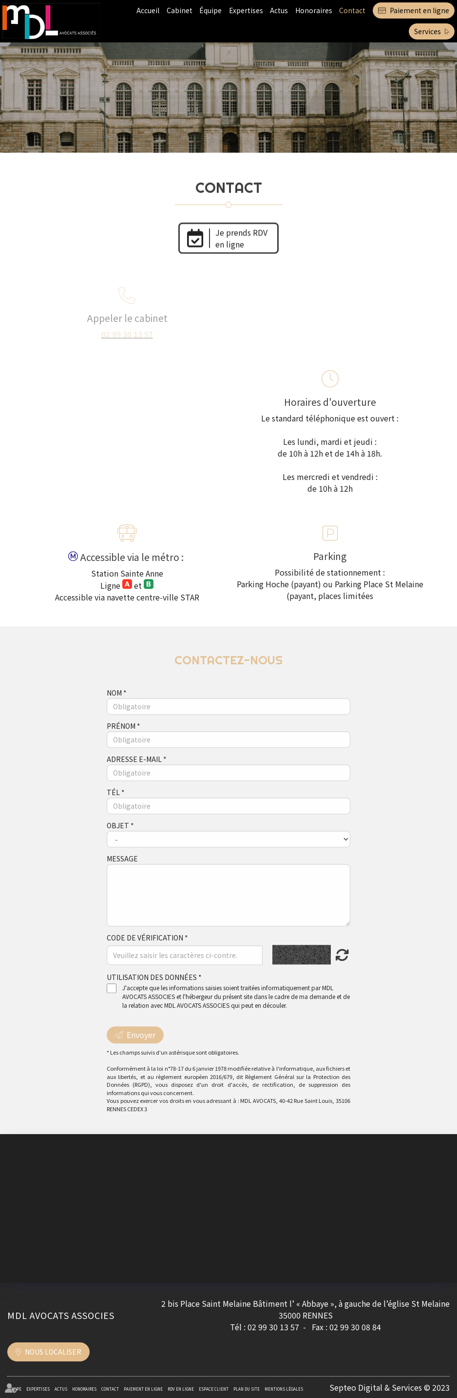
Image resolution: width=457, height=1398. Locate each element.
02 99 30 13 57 (127, 331)
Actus (279, 10)
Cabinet (179, 10)
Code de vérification (145, 954)
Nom (115, 708)
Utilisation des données (152, 993)
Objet (119, 841)
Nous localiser (53, 1352)
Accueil (147, 10)
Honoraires (313, 10)
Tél (114, 808)
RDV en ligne (181, 1389)
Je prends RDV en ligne (242, 235)
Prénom (122, 741)
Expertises (246, 10)
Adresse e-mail (135, 774)
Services (427, 31)
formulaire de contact (361, 343)
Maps (148, 500)
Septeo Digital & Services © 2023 (389, 1387)
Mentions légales (284, 1389)
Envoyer (141, 1051)
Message (122, 874)
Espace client (213, 1389)
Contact (352, 10)
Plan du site (246, 1389)
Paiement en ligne (419, 10)
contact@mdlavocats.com (373, 331)
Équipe (210, 10)
